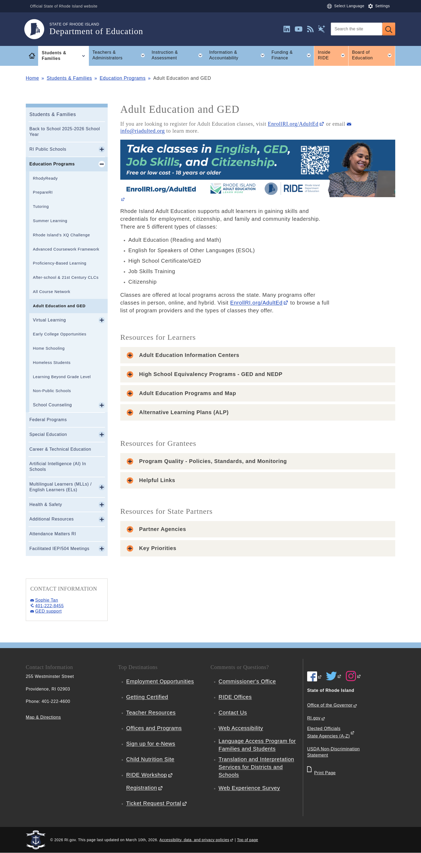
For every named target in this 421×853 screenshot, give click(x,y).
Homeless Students (52, 362)
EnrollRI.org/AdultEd (293, 124)
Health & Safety (46, 504)
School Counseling (52, 405)
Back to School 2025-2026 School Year (65, 131)
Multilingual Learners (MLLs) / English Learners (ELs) (61, 487)
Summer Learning (50, 221)
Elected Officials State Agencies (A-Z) (328, 732)
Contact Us (233, 712)
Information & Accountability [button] (238, 55)
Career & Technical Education (60, 449)
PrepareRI (43, 192)
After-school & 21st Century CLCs (66, 277)
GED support (48, 611)
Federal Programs (48, 419)
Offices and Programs (154, 728)
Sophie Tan (46, 600)
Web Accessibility (241, 728)
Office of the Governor (330, 705)
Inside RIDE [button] (333, 55)
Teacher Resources (151, 712)
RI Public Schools (48, 149)
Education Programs (123, 78)
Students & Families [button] (65, 56)
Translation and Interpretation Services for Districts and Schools (256, 767)
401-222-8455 (49, 605)
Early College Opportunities (59, 334)
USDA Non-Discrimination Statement (333, 752)
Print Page (325, 773)
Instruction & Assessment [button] (179, 55)
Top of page (247, 840)
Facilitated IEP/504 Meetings (59, 548)
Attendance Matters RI (53, 534)
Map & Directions (43, 717)
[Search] (356, 29)
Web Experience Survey (249, 788)
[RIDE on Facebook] (314, 676)
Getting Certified (147, 697)
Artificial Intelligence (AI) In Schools (58, 466)
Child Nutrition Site (150, 759)
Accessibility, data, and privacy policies (194, 840)
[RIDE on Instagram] (353, 676)
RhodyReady (45, 178)
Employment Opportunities (160, 681)
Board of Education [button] (373, 55)
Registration (141, 788)
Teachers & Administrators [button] (120, 55)
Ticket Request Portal (153, 803)
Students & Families (69, 78)
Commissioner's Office (247, 681)
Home (32, 78)
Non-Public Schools (52, 391)
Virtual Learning (49, 320)
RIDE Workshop (146, 775)
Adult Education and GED (59, 306)
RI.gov (314, 718)
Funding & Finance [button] (292, 55)
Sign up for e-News (150, 744)
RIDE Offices (235, 697)
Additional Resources (52, 519)
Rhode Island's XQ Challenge (61, 235)
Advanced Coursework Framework (66, 249)
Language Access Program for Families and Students (257, 745)
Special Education (48, 434)
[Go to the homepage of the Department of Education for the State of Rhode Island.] (37, 29)
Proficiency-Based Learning (59, 263)
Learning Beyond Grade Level (62, 377)
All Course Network (51, 292)
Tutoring (41, 206)
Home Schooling (49, 348)
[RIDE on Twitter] (334, 676)
